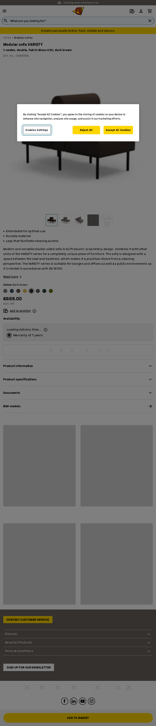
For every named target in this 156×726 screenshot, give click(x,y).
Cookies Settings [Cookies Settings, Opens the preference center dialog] (36, 130)
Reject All (86, 130)
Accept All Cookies (118, 130)
